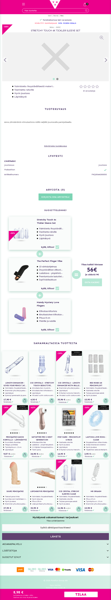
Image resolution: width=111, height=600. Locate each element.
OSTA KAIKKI (92, 282)
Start (50, 16)
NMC (58, 27)
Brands (55, 16)
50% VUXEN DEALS (67, 23)
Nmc (62, 16)
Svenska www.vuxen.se (55, 588)
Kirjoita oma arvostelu (55, 197)
